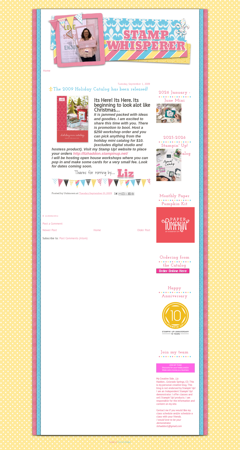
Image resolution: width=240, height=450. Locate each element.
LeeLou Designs (124, 442)
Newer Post (49, 230)
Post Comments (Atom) (73, 238)
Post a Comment (52, 223)
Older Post (143, 230)
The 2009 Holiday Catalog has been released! (100, 89)
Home (46, 70)
